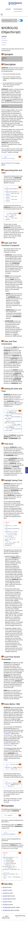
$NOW (5, 887)
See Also (4, 44)
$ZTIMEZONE (6, 910)
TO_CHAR (8, 732)
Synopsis (4, 38)
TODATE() (7, 743)
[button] (2, 54)
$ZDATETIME (6, 896)
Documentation (18, 9)
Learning (8, 9)
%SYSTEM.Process (18, 399)
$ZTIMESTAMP (7, 907)
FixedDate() (17, 397)
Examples (4, 42)
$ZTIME (5, 902)
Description (5, 40)
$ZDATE (5, 890)
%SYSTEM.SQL (8, 735)
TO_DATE (6, 742)
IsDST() (17, 506)
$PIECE (15, 179)
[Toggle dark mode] (20, 20)
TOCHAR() (7, 733)
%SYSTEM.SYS (9, 163)
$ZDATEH (5, 893)
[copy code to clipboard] (20, 157)
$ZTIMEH (5, 904)
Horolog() (4, 152)
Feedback (27, 470)
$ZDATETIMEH (7, 899)
